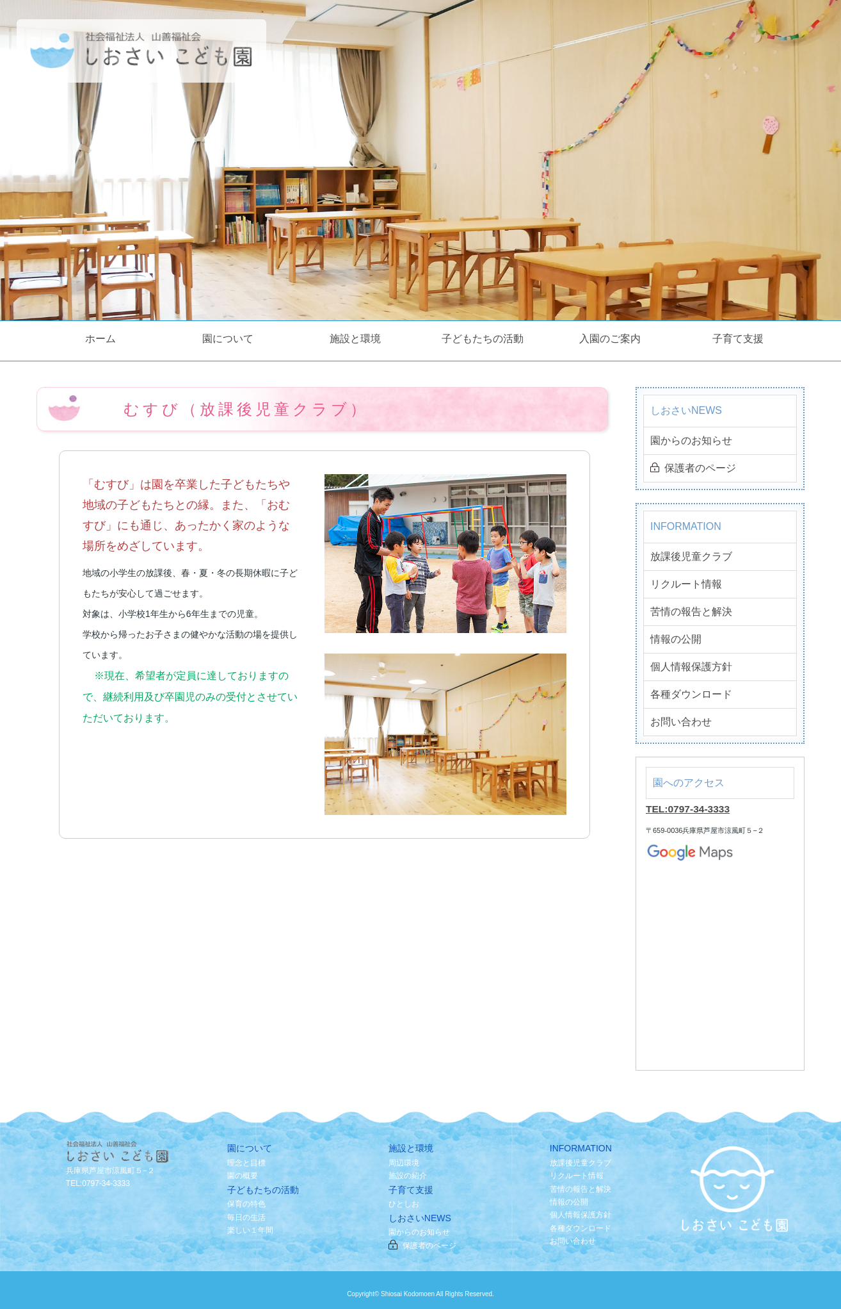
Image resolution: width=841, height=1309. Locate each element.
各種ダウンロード (691, 694)
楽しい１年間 (250, 1230)
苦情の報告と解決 (691, 611)
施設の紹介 (407, 1175)
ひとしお (403, 1203)
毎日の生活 (246, 1217)
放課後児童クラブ (691, 556)
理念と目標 (246, 1162)
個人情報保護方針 (691, 666)
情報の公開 (675, 639)
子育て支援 (738, 338)
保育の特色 (246, 1203)
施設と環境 (355, 338)
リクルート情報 (686, 584)
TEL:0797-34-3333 (689, 808)
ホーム (100, 338)
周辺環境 (403, 1162)
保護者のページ (693, 468)
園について (227, 338)
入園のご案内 (610, 338)
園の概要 (242, 1175)
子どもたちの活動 (483, 338)
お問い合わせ (681, 721)
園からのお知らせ (691, 440)
